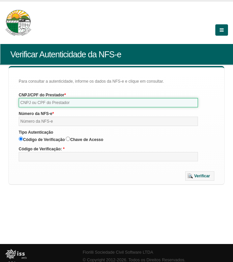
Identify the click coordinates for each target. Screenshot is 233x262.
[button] (199, 176)
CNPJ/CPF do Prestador (41, 95)
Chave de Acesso (86, 139)
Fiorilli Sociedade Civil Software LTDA (118, 252)
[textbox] (108, 102)
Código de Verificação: (41, 149)
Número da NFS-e (35, 113)
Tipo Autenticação (36, 132)
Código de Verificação (44, 139)
